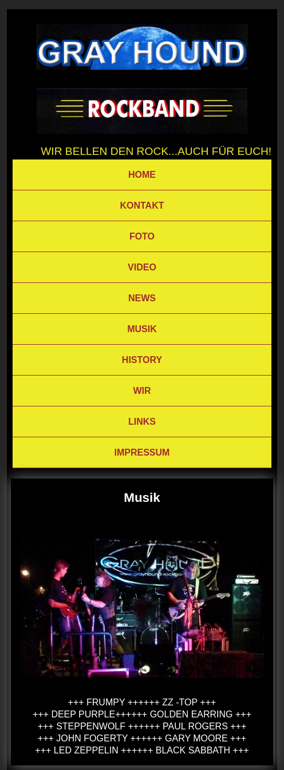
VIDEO (142, 267)
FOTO (142, 236)
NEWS (142, 298)
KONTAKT (142, 205)
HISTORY (142, 360)
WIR (142, 391)
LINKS (142, 421)
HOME (142, 174)
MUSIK (142, 329)
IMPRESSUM (142, 452)
